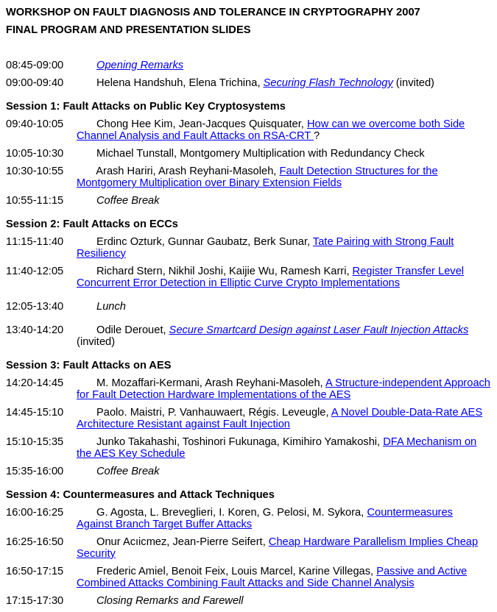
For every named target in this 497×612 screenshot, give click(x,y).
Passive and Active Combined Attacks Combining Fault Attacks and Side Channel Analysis (272, 576)
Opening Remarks (139, 65)
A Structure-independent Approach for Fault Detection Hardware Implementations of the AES (283, 388)
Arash (173, 171)
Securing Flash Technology (328, 82)
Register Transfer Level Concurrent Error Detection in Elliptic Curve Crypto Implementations (270, 276)
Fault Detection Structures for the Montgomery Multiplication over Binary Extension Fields (257, 176)
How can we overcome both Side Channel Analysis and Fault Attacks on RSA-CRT (271, 129)
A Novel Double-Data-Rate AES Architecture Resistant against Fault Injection (279, 418)
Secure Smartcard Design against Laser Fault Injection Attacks (319, 329)
